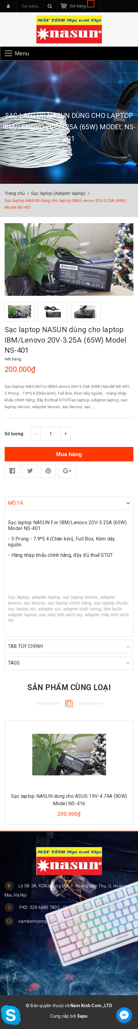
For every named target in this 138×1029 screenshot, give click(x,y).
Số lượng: (14, 433)
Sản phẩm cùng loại (69, 687)
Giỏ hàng (82, 6)
